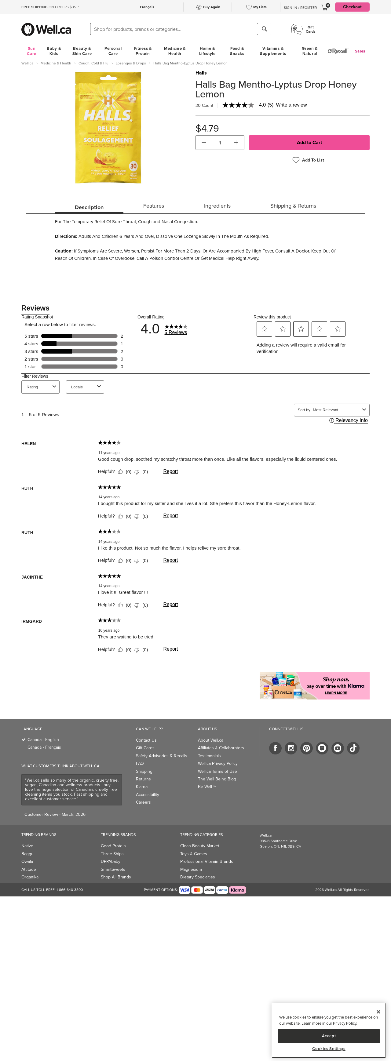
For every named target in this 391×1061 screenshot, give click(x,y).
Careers (143, 802)
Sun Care (31, 51)
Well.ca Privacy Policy (218, 763)
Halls (201, 73)
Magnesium (191, 869)
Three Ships (112, 854)
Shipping (144, 771)
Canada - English (43, 739)
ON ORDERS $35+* (50, 7)
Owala (27, 861)
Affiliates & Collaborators (221, 748)
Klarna (142, 786)
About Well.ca (210, 740)
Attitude (28, 869)
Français (147, 7)
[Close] (378, 1012)
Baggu (27, 854)
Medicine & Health (175, 51)
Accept (329, 1036)
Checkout (352, 7)
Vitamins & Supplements (273, 51)
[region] (329, 1030)
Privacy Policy (344, 1023)
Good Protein (113, 846)
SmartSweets (113, 869)
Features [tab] (153, 206)
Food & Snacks (237, 51)
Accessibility (147, 794)
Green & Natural (310, 51)
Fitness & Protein (143, 51)
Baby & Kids (54, 51)
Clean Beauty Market (199, 846)
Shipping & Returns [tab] (293, 206)
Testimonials (209, 756)
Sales (360, 51)
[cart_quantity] (220, 143)
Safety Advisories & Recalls (161, 756)
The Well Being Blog (217, 779)
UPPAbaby (110, 861)
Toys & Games (193, 854)
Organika (29, 877)
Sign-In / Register (300, 7)
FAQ (140, 763)
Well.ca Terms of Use (217, 771)
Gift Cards (145, 748)
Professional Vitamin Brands (206, 861)
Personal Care (113, 51)
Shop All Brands (116, 877)
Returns (143, 779)
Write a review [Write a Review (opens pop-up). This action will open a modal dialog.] (291, 105)
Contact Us (146, 740)
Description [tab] (89, 207)
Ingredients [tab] (217, 206)
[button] (204, 143)
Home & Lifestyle (207, 51)
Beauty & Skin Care (82, 51)
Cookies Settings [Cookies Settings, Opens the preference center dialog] (328, 1049)
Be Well (207, 786)
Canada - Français (44, 747)
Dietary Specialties (197, 877)
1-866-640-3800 (70, 889)
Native (27, 846)
